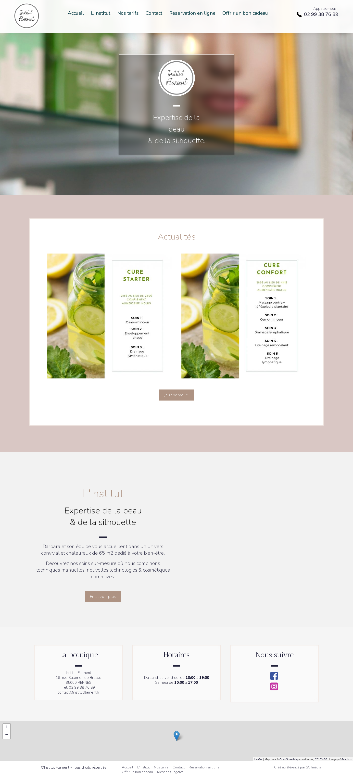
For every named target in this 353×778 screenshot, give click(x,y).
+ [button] (6, 727)
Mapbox (347, 759)
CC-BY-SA (321, 759)
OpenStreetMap (289, 759)
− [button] (6, 735)
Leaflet (258, 759)
